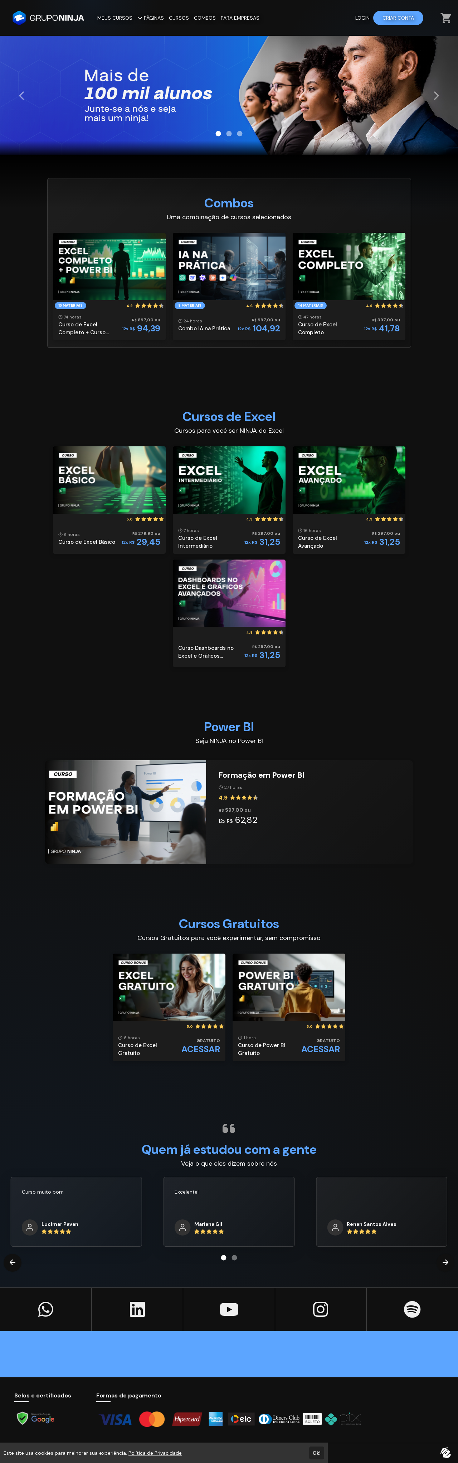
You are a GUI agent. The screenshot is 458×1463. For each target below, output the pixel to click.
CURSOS (179, 18)
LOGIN (362, 18)
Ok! (317, 1453)
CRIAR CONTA (398, 18)
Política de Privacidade (155, 1453)
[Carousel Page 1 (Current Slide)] (218, 133)
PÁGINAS (150, 18)
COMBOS (205, 18)
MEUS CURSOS (114, 18)
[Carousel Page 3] (239, 133)
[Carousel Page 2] (229, 133)
